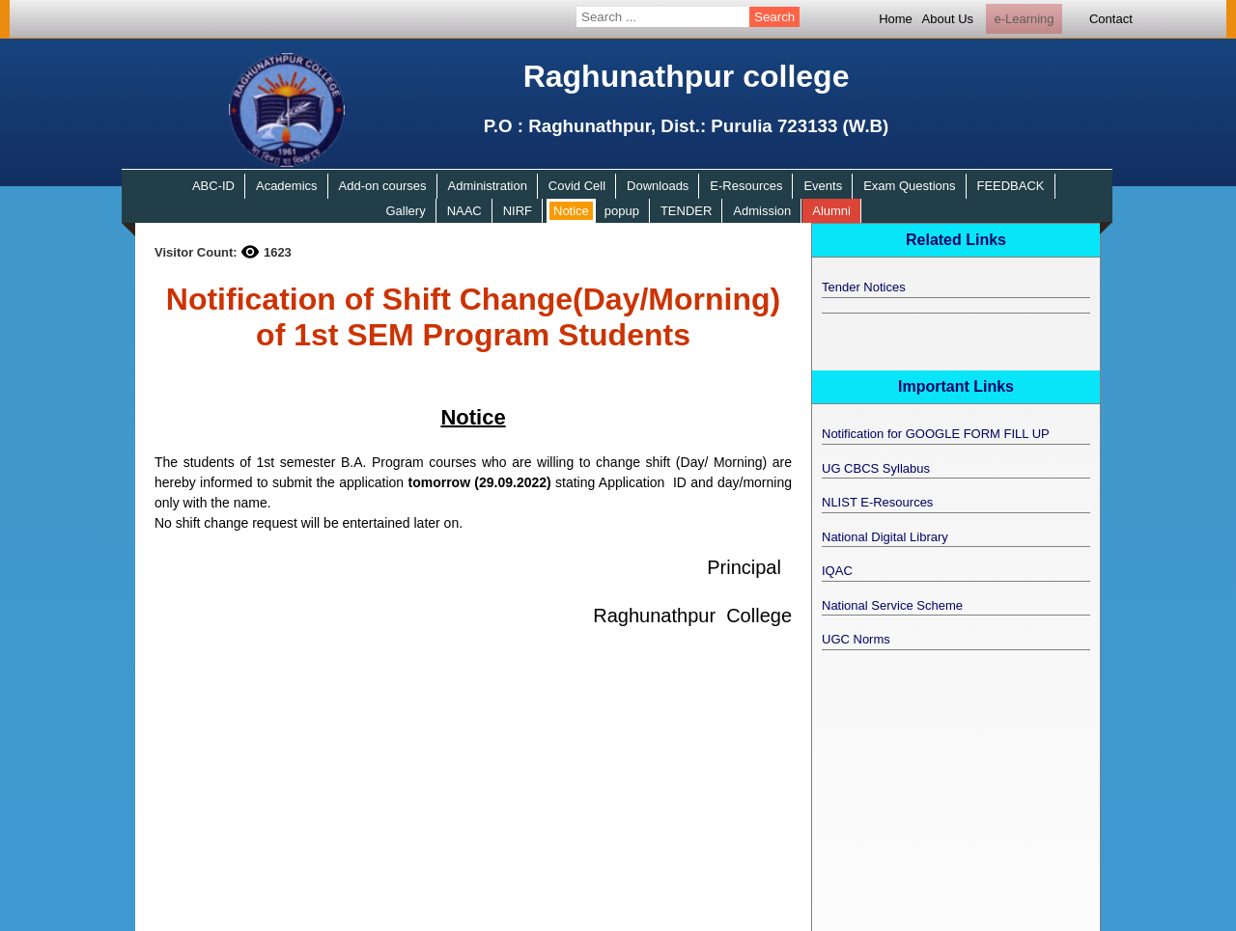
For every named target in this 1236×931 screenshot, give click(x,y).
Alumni (831, 211)
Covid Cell (576, 185)
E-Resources (746, 185)
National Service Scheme (892, 605)
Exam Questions (909, 185)
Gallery (405, 211)
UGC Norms (856, 639)
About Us (947, 19)
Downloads (657, 185)
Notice (571, 211)
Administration (487, 185)
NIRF (517, 211)
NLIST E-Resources (877, 502)
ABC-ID (213, 185)
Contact (1111, 19)
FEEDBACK (1010, 185)
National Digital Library (885, 537)
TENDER (686, 211)
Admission (762, 211)
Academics (287, 185)
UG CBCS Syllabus (876, 468)
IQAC (837, 570)
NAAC (464, 211)
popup (621, 211)
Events (822, 185)
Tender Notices (864, 287)
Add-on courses (383, 185)
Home (896, 19)
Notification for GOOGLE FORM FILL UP (936, 433)
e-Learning (1023, 19)
